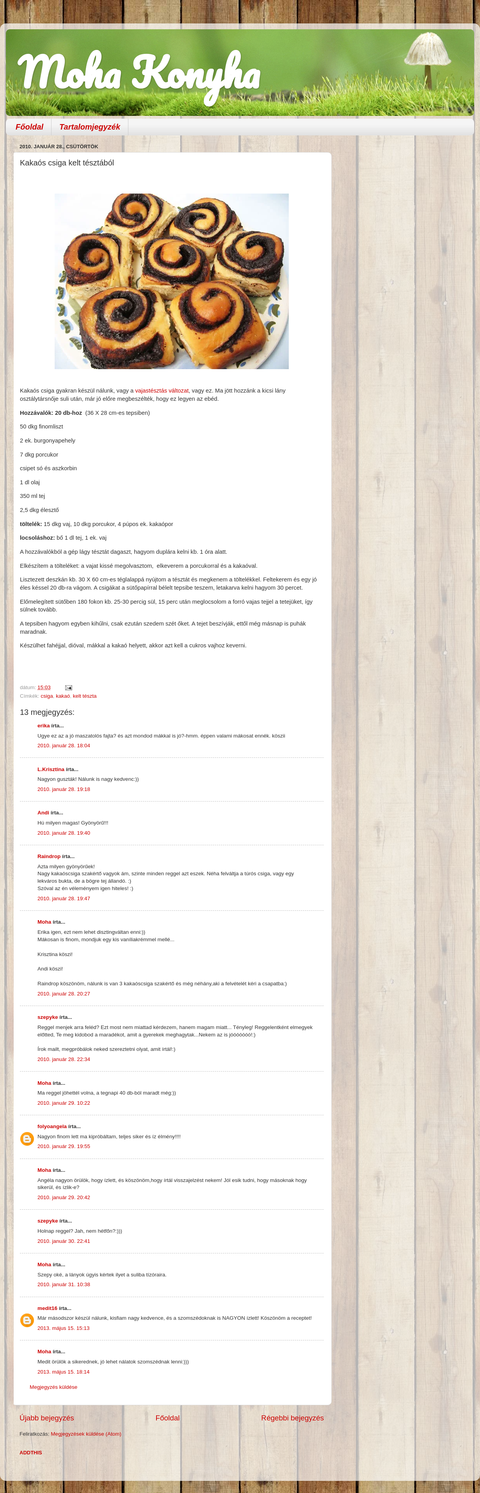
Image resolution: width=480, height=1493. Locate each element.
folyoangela (52, 1126)
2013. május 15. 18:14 (63, 1372)
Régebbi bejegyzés (292, 1418)
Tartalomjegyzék (89, 127)
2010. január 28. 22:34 (63, 1059)
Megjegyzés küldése (53, 1387)
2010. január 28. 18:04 (63, 745)
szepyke (47, 1017)
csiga (47, 696)
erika (43, 726)
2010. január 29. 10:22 (63, 1103)
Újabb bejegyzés (47, 1418)
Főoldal (29, 127)
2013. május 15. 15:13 (63, 1328)
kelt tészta (85, 696)
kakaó (63, 696)
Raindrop (48, 856)
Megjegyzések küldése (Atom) (86, 1434)
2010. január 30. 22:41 (63, 1241)
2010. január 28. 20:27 (63, 994)
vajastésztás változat (161, 390)
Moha (44, 922)
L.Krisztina (50, 769)
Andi (43, 813)
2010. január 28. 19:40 (63, 833)
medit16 (47, 1308)
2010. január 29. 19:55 (63, 1146)
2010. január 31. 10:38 (63, 1284)
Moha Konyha (139, 72)
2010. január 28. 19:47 (63, 898)
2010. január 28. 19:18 (63, 789)
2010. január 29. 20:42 (63, 1197)
